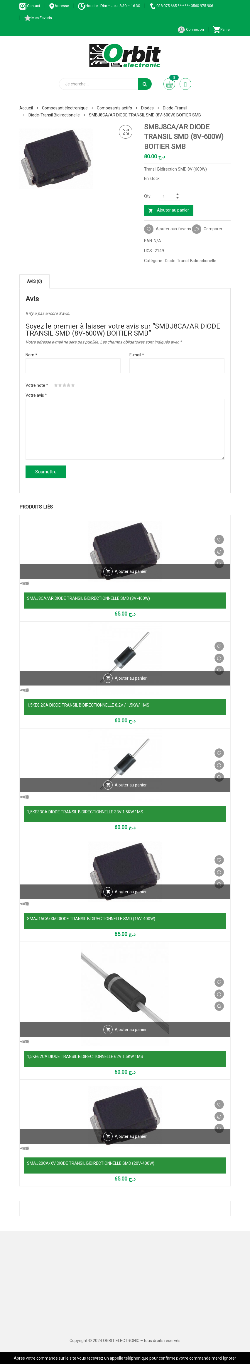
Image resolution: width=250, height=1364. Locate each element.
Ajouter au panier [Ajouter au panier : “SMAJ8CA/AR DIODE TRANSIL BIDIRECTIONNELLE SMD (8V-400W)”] (131, 571)
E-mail (136, 355)
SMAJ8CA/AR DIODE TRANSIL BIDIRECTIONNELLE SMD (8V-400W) (88, 598)
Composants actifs (114, 108)
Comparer (213, 228)
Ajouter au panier (173, 210)
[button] (125, 132)
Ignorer (229, 1358)
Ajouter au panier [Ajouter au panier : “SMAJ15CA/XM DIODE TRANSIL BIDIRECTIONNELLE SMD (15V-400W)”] (131, 891)
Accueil (26, 108)
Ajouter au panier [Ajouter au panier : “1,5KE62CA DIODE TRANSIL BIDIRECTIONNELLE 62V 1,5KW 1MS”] (131, 1029)
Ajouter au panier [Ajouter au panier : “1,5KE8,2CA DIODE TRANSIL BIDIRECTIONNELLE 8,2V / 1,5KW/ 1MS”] (131, 678)
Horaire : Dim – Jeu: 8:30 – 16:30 (109, 6)
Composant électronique (65, 108)
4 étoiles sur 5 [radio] (69, 385)
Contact (29, 6)
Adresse (59, 6)
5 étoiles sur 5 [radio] (73, 385)
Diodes (147, 108)
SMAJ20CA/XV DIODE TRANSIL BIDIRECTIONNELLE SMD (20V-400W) (90, 1163)
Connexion (191, 29)
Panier (222, 29)
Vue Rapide (219, 563)
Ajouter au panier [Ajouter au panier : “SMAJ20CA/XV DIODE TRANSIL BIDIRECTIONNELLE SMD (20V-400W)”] (131, 1136)
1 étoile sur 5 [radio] (56, 385)
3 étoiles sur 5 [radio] (64, 385)
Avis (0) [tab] (34, 281)
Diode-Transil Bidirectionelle (54, 115)
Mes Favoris (38, 18)
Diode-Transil (175, 108)
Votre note (37, 385)
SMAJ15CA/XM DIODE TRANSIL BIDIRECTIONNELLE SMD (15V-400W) (91, 918)
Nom (31, 355)
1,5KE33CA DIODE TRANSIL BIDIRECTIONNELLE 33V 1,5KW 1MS (85, 812)
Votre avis (36, 395)
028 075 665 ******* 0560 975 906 (181, 6)
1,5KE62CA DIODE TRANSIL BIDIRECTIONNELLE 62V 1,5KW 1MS (85, 1056)
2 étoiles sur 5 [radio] (60, 385)
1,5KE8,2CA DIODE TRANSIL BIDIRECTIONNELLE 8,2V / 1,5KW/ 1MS (88, 705)
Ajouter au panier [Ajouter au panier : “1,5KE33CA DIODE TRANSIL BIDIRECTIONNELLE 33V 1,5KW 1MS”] (131, 785)
